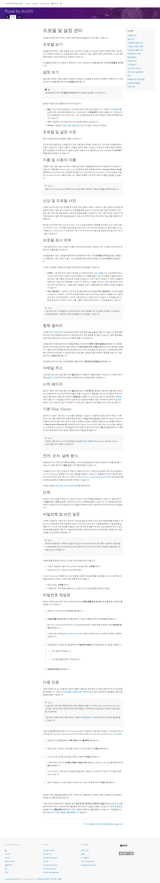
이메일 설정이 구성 (88, 717)
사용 (13, 17)
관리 (19, 17)
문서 (7, 872)
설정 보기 (131, 39)
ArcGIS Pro (47, 854)
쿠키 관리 (53, 878)
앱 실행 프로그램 (83, 441)
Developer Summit (88, 865)
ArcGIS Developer (50, 865)
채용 (83, 854)
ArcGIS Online (48, 850)
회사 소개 (85, 850)
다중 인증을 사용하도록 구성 (74, 691)
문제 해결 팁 (115, 806)
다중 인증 (131, 87)
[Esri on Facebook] (124, 853)
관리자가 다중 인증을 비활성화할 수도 (63, 812)
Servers (35, 4)
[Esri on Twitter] (120, 853)
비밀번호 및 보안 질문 (136, 79)
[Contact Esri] (132, 853)
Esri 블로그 (85, 857)
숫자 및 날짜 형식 (71, 486)
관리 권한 (98, 273)
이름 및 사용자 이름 (135, 46)
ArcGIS (46, 861)
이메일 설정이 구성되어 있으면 (69, 633)
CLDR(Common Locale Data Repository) (92, 477)
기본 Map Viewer (64, 415)
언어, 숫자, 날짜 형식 (135, 72)
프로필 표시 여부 (50, 332)
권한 (67, 115)
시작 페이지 (132, 65)
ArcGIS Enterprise (14, 3)
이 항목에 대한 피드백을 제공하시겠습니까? (105, 824)
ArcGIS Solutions (49, 868)
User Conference (88, 861)
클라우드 (54, 4)
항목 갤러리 (132, 57)
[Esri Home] (123, 845)
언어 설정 (59, 486)
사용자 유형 (66, 125)
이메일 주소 (132, 61)
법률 (59, 878)
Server (7, 857)
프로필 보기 (132, 35)
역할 (73, 125)
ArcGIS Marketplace (51, 872)
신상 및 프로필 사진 (135, 50)
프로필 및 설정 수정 (135, 43)
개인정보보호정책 (43, 878)
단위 (129, 76)
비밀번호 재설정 (133, 83)
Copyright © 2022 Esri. (13, 878)
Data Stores (44, 4)
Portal (28, 4)
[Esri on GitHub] (128, 853)
